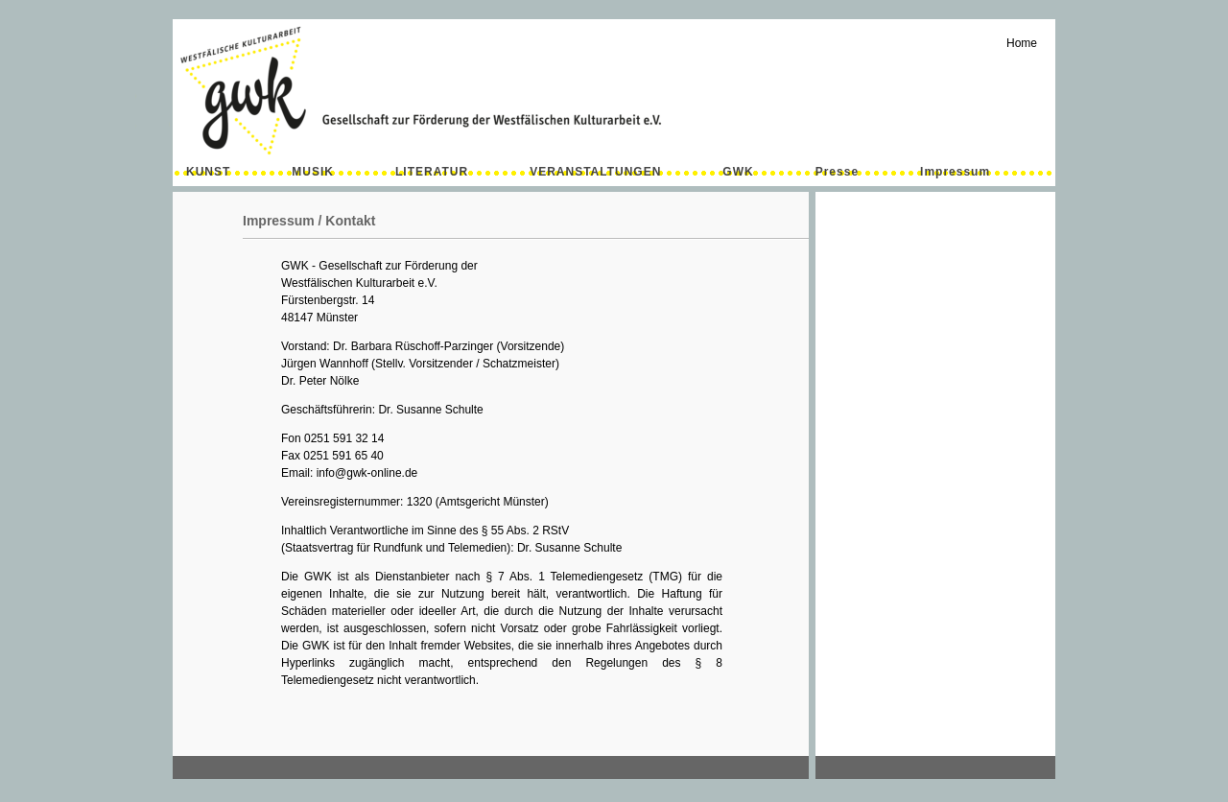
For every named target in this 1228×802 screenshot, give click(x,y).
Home (1021, 43)
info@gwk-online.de (367, 473)
